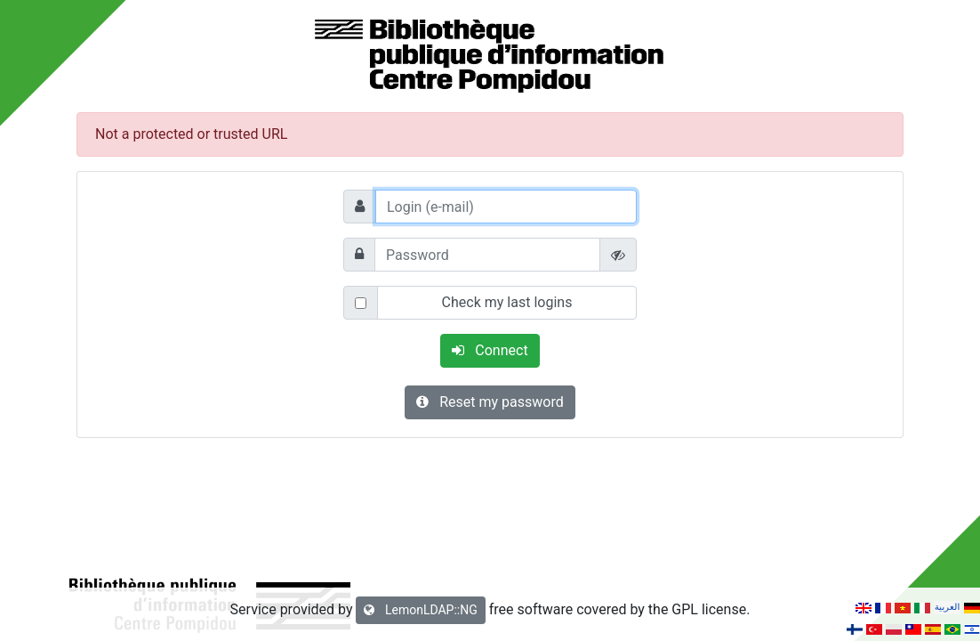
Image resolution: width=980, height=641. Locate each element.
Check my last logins (507, 302)
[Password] (487, 255)
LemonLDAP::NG (420, 610)
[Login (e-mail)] (506, 206)
